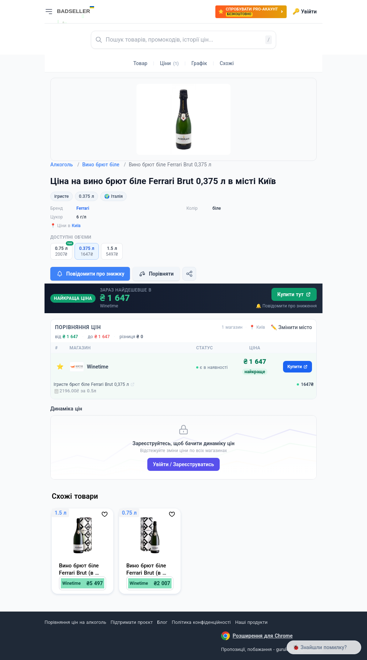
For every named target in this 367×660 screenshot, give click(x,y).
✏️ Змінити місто (291, 327)
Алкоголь (64, 164)
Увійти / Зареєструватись (183, 464)
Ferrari (82, 208)
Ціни (169, 63)
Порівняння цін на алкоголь (75, 622)
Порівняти (156, 273)
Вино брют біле (104, 164)
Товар (140, 63)
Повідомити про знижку (90, 273)
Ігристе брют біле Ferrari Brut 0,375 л (91, 384)
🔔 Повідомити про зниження (286, 305)
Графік (199, 63)
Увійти (304, 11)
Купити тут (294, 294)
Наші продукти (251, 622)
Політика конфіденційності (201, 622)
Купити (297, 366)
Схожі (227, 63)
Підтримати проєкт (132, 622)
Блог (162, 622)
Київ (76, 225)
